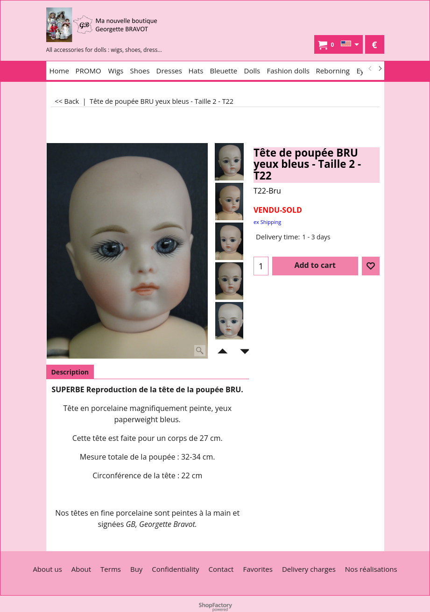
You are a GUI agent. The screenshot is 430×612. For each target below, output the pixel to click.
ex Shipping (267, 221)
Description (70, 371)
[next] (380, 69)
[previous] (371, 69)
